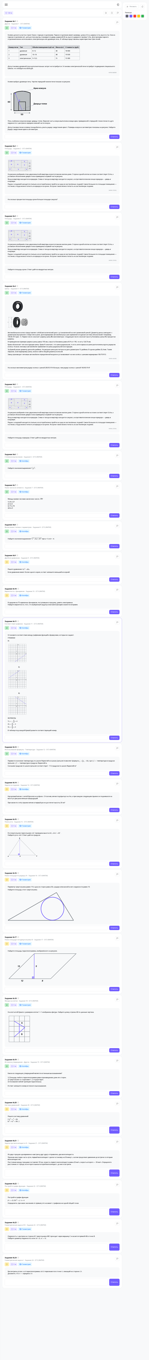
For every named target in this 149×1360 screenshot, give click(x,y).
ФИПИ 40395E (113, 358)
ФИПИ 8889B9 (113, 72)
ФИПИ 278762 (113, 190)
